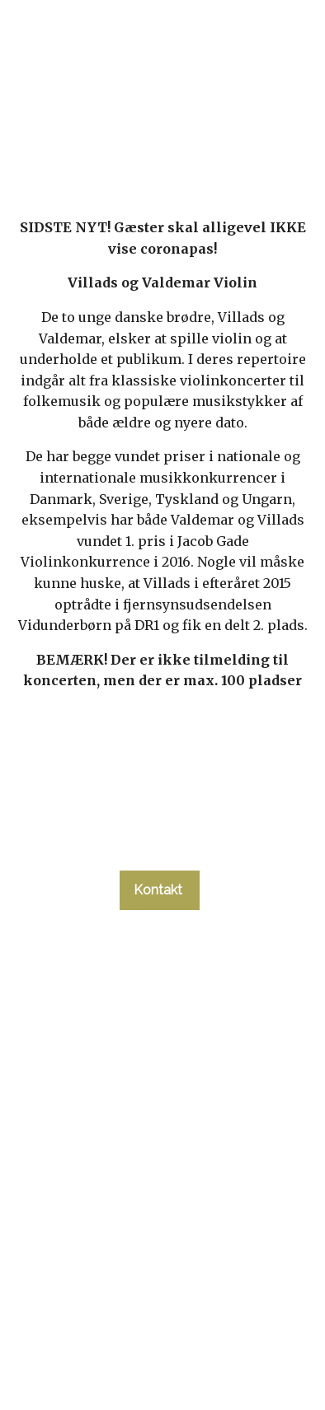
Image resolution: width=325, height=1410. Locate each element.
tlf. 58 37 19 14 (159, 840)
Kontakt (160, 890)
